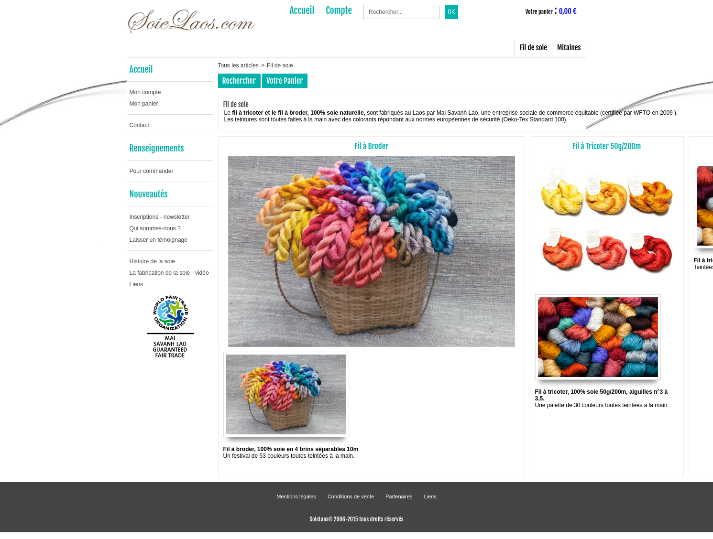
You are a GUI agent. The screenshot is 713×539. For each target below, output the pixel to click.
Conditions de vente (351, 496)
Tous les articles (238, 65)
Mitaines (569, 47)
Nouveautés (149, 194)
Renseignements (157, 148)
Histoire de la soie (152, 261)
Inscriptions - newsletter (160, 217)
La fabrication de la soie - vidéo (169, 273)
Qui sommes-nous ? (155, 228)
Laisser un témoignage (158, 240)
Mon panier (144, 103)
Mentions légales (296, 496)
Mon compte (145, 92)
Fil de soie (533, 47)
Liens (136, 284)
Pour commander (152, 171)
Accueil (141, 69)
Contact (139, 125)
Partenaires (398, 496)
